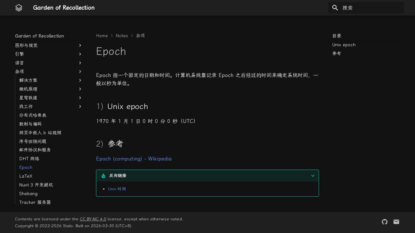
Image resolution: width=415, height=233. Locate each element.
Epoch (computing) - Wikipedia (134, 159)
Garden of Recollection (39, 36)
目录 (336, 36)
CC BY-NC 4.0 (93, 218)
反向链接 (117, 175)
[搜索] (366, 8)
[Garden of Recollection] (18, 7)
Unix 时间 (117, 188)
